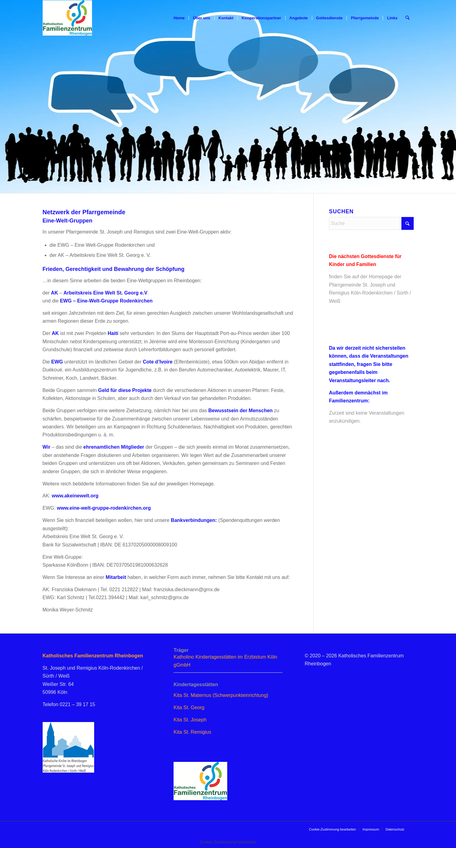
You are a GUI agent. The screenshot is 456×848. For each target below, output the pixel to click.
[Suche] (407, 18)
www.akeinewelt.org (75, 495)
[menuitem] (179, 18)
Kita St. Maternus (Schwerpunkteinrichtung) (221, 695)
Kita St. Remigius (192, 732)
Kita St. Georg (189, 707)
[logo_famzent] (67, 18)
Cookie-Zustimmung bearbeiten (332, 829)
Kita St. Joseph (190, 719)
